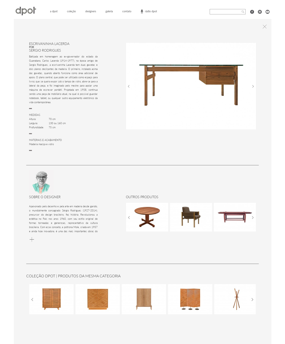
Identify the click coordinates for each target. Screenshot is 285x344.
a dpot (54, 11)
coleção (71, 11)
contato (126, 11)
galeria (109, 11)
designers (90, 11)
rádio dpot (151, 11)
